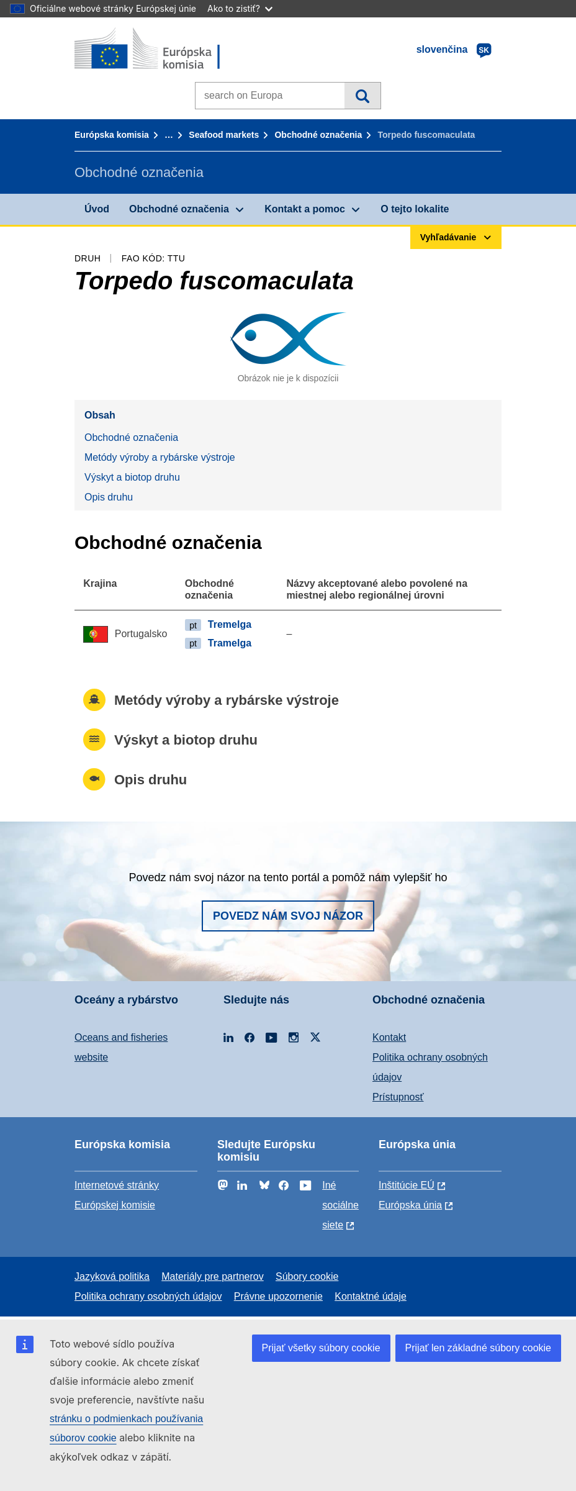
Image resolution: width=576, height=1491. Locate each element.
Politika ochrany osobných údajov (148, 1296)
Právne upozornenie (278, 1296)
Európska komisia (111, 135)
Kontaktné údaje (371, 1296)
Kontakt (389, 1037)
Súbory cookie (307, 1276)
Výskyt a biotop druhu (132, 477)
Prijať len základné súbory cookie (478, 1348)
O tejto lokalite (414, 209)
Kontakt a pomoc (304, 209)
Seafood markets (224, 135)
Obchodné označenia (318, 135)
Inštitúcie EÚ (406, 1185)
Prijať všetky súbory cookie (321, 1348)
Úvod (96, 209)
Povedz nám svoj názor (288, 916)
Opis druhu (108, 497)
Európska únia (410, 1205)
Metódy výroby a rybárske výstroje (159, 457)
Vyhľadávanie (362, 96)
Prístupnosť (397, 1097)
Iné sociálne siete (340, 1205)
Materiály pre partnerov (212, 1276)
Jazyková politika (112, 1276)
